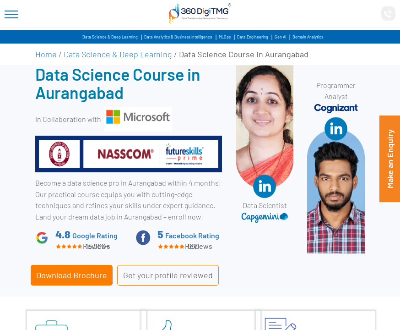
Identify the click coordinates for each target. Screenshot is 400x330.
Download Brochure (71, 275)
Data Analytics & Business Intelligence (178, 36)
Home (46, 54)
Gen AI (280, 36)
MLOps (225, 36)
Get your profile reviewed (168, 275)
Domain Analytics (307, 36)
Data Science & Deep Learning (110, 36)
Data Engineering (252, 36)
